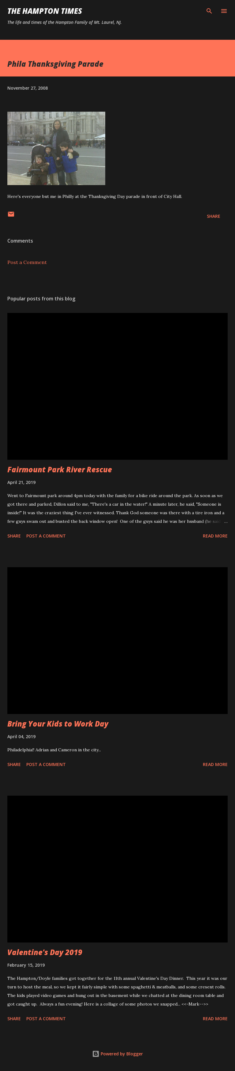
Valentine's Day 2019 (44, 952)
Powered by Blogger (117, 1054)
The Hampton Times (44, 11)
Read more (215, 536)
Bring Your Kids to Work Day (57, 724)
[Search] (209, 11)
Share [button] (213, 216)
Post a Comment (27, 262)
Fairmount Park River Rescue (59, 469)
